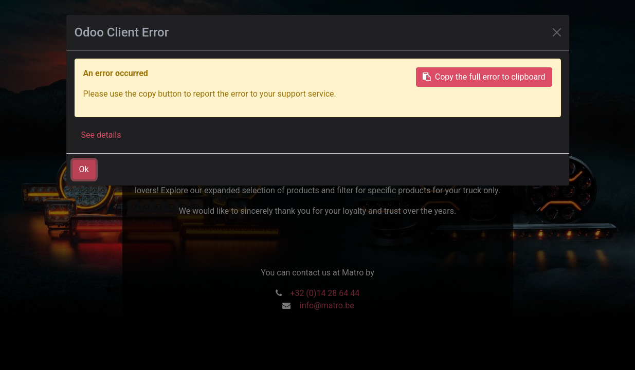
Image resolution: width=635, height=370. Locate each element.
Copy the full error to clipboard (484, 77)
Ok (84, 169)
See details (101, 135)
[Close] (557, 32)
